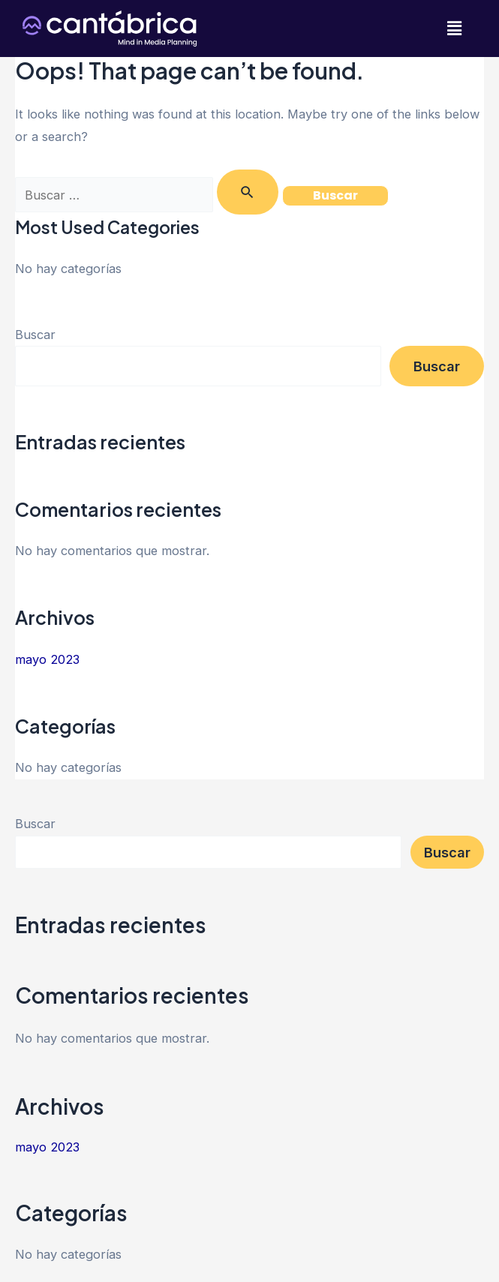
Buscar (35, 334)
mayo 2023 (47, 659)
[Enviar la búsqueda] (247, 192)
